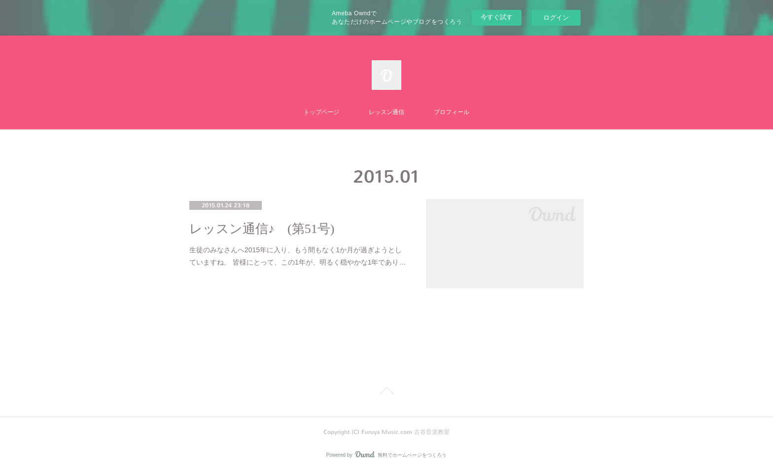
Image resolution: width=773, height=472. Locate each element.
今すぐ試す (497, 17)
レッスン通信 (386, 112)
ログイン (556, 17)
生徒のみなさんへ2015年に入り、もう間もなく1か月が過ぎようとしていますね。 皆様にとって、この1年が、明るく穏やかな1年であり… (297, 256)
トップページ (321, 112)
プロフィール (451, 112)
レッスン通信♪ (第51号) (261, 229)
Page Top (386, 392)
